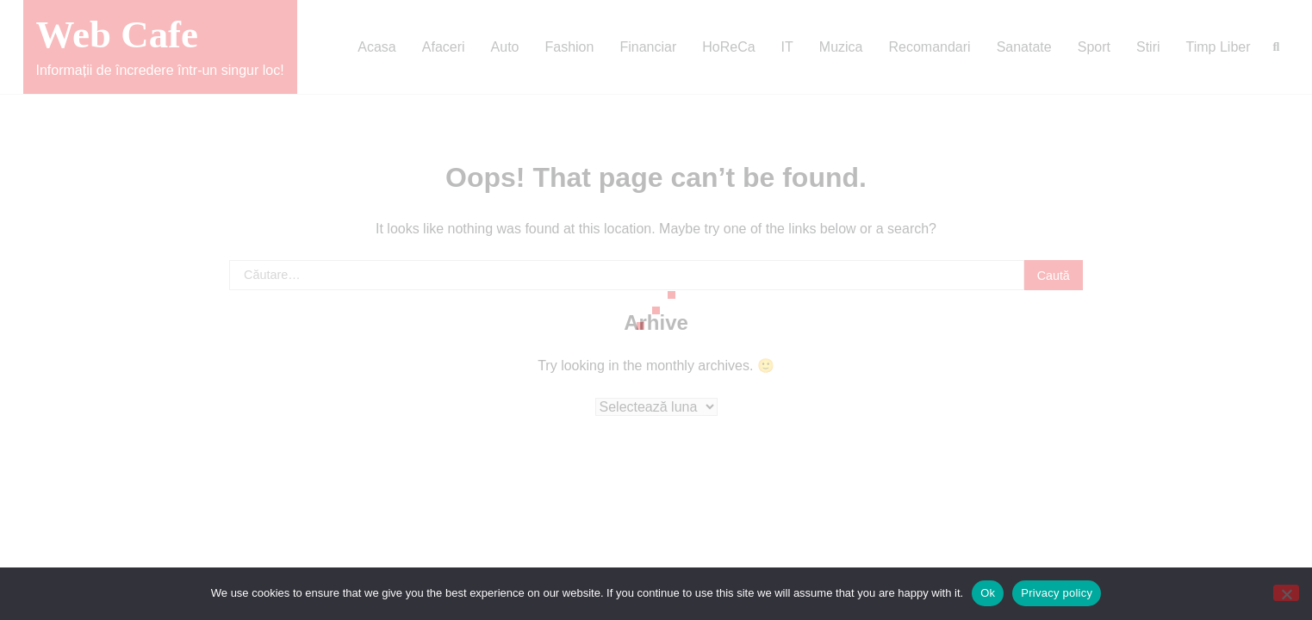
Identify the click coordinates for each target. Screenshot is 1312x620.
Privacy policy (1056, 592)
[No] (1286, 593)
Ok (987, 592)
